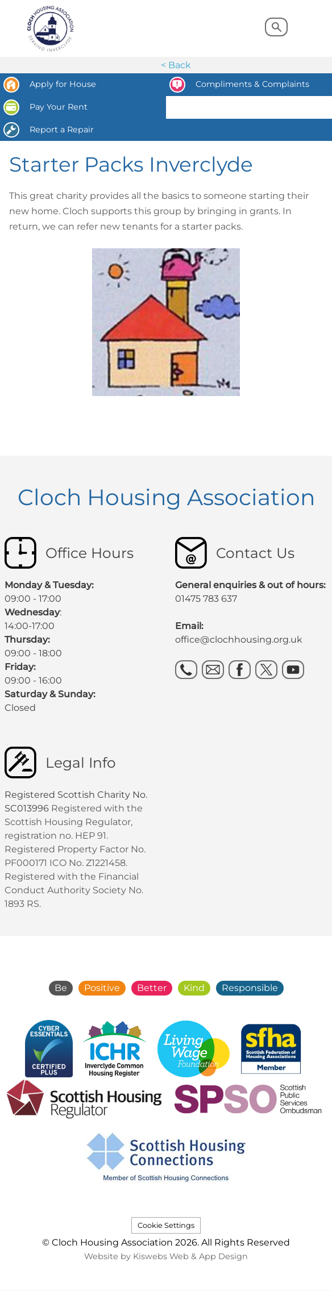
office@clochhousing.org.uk (238, 639)
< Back (176, 65)
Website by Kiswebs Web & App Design (166, 1256)
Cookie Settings (166, 1225)
